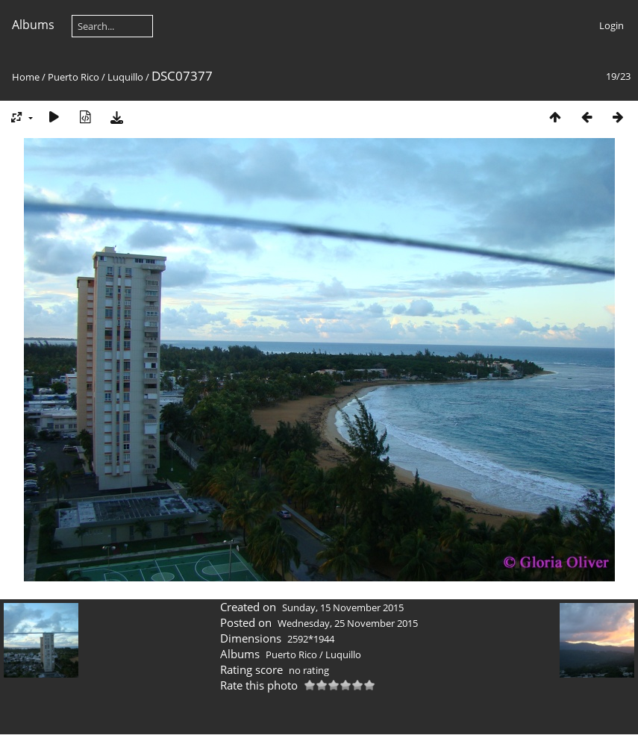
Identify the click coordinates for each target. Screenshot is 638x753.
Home (26, 77)
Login (611, 25)
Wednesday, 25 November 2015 (348, 623)
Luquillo (125, 77)
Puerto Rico (73, 77)
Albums (33, 24)
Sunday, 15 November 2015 (343, 607)
